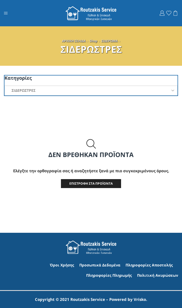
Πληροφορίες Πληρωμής (109, 275)
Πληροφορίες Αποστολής (149, 264)
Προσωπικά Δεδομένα (99, 264)
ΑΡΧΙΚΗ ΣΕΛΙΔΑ (74, 41)
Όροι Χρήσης (62, 264)
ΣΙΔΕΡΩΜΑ (109, 41)
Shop (93, 41)
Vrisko (140, 299)
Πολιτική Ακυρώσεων (157, 275)
